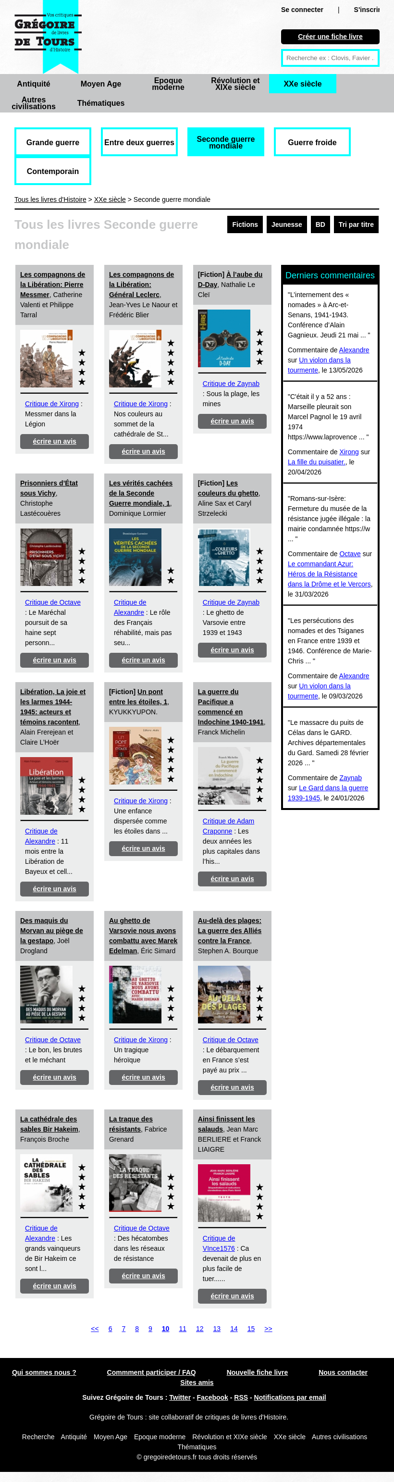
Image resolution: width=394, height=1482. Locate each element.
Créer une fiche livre (330, 36)
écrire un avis (54, 441)
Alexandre (354, 350)
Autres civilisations (34, 103)
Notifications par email (290, 1397)
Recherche (38, 1437)
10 (166, 1329)
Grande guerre (52, 142)
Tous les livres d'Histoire (50, 199)
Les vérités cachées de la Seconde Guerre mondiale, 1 (140, 493)
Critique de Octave (53, 602)
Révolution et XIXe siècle (235, 83)
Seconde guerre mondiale (226, 142)
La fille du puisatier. (316, 462)
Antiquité (33, 84)
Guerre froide (312, 142)
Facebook (212, 1397)
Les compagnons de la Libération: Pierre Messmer (52, 285)
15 (251, 1329)
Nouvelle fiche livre (257, 1372)
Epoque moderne (168, 83)
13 (217, 1329)
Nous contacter (343, 1372)
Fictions (245, 224)
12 (200, 1329)
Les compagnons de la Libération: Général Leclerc (141, 285)
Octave (349, 554)
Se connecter (302, 9)
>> (268, 1329)
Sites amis (196, 1382)
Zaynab (350, 778)
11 (182, 1329)
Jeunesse (286, 224)
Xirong (348, 452)
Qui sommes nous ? (44, 1372)
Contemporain (53, 171)
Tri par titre (356, 224)
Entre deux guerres (139, 142)
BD (320, 224)
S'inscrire (369, 9)
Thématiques (101, 103)
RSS (241, 1397)
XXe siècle (302, 84)
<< (94, 1329)
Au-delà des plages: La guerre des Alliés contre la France (230, 931)
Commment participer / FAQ (151, 1372)
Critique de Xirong (52, 404)
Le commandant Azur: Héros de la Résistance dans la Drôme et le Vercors (329, 574)
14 (234, 1329)
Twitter (180, 1397)
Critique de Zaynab (231, 383)
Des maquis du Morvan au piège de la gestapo (51, 931)
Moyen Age (101, 84)
